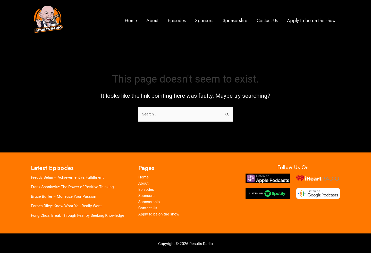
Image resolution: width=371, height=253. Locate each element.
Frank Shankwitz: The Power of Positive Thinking (72, 187)
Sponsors (204, 20)
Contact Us (267, 20)
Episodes (177, 20)
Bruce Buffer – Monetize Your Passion (63, 196)
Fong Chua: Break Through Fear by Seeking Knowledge (77, 214)
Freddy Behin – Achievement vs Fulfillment (67, 177)
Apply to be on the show (311, 20)
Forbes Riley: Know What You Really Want (66, 205)
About (152, 20)
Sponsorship (235, 20)
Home (131, 20)
